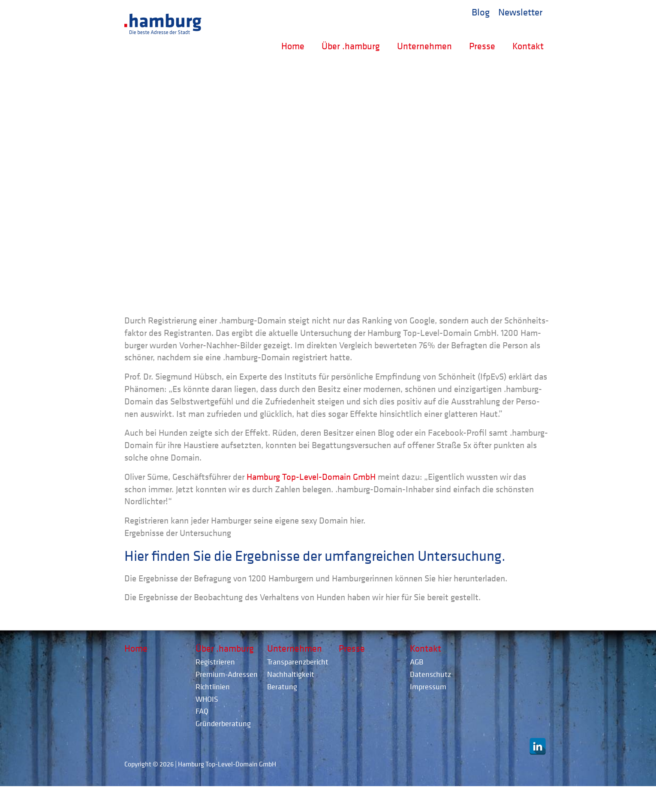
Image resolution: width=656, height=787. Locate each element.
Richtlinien (213, 686)
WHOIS (207, 699)
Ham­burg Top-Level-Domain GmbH (311, 476)
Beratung (282, 686)
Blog (481, 11)
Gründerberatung (223, 723)
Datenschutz (430, 674)
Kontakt (528, 46)
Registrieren (215, 662)
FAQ (202, 711)
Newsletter (520, 11)
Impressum (428, 686)
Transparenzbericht (297, 662)
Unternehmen (424, 46)
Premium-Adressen (227, 674)
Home (292, 46)
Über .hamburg (351, 46)
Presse (482, 46)
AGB (416, 662)
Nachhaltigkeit (290, 674)
